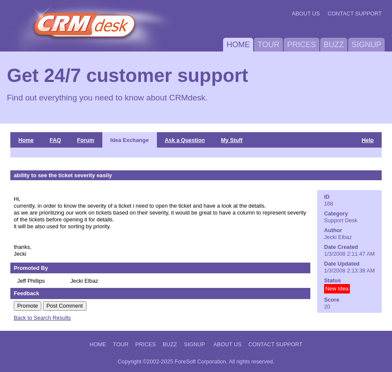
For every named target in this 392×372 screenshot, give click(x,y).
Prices (301, 44)
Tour (268, 44)
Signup (366, 44)
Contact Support (355, 13)
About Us (306, 13)
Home (238, 44)
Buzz (334, 44)
